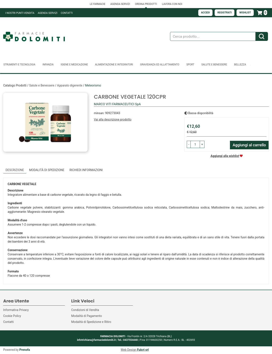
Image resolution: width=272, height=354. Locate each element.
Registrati (224, 12)
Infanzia (48, 64)
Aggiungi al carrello (249, 145)
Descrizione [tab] (15, 170)
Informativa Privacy (16, 310)
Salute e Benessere (214, 64)
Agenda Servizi (47, 13)
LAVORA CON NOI (172, 4)
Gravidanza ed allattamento (159, 64)
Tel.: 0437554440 (128, 339)
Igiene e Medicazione (74, 64)
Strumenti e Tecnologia (19, 64)
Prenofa (24, 349)
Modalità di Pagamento (86, 316)
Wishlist (245, 12)
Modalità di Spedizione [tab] (46, 170)
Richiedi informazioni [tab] (86, 170)
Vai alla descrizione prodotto (113, 119)
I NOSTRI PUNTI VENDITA (19, 13)
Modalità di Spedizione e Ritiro (91, 322)
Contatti (67, 13)
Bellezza (240, 64)
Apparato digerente (69, 85)
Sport (190, 64)
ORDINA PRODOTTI (146, 4)
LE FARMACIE (97, 4)
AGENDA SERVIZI (120, 4)
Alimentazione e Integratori (114, 64)
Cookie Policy (12, 316)
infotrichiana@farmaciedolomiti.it (96, 339)
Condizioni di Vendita (85, 310)
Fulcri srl (143, 349)
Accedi (205, 12)
